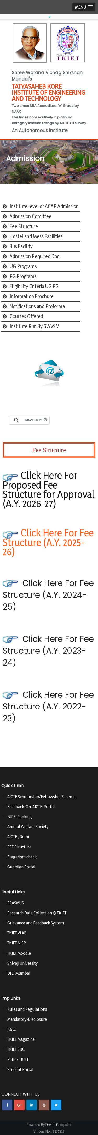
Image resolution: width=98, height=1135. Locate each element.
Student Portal (20, 1069)
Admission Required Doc (34, 256)
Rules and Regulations (27, 1009)
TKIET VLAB (16, 933)
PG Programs (23, 276)
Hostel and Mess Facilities (36, 236)
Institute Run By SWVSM (35, 326)
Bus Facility (21, 246)
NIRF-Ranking (19, 816)
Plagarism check (22, 856)
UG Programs (23, 266)
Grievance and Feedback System (35, 923)
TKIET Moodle (19, 953)
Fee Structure (24, 226)
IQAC (11, 1029)
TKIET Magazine (21, 1039)
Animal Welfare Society (27, 826)
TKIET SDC (16, 1049)
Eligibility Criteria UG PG (34, 286)
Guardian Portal (21, 866)
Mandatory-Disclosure (27, 1019)
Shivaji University (22, 963)
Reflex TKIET (17, 1059)
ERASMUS (15, 903)
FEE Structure (19, 846)
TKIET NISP (16, 943)
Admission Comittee (30, 216)
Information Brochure (32, 296)
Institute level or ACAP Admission (44, 206)
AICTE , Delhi (18, 836)
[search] (35, 420)
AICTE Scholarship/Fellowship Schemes (42, 796)
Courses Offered (26, 316)
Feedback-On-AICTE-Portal (31, 806)
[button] (83, 7)
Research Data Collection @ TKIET (36, 913)
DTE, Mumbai (18, 973)
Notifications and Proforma (37, 306)
